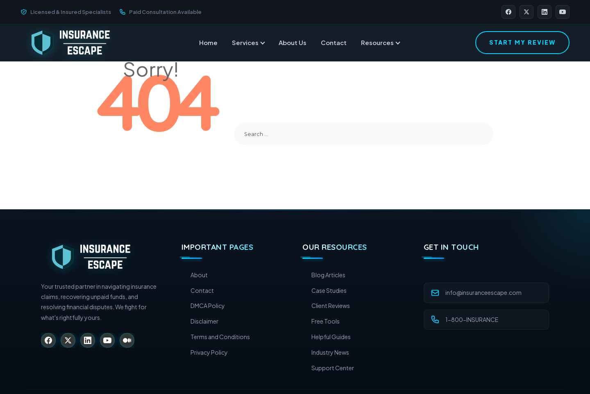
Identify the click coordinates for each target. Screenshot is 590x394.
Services (248, 42)
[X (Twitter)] (526, 12)
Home (208, 42)
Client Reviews (330, 305)
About (199, 275)
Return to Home (155, 145)
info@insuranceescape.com (483, 292)
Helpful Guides (331, 336)
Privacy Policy (209, 352)
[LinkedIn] (544, 12)
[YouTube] (563, 12)
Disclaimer (204, 321)
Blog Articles (328, 275)
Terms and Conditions (220, 336)
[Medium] (127, 340)
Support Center (332, 367)
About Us (292, 42)
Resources (380, 42)
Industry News (330, 352)
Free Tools (325, 321)
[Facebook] (508, 12)
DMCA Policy (208, 305)
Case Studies (329, 290)
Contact (334, 42)
